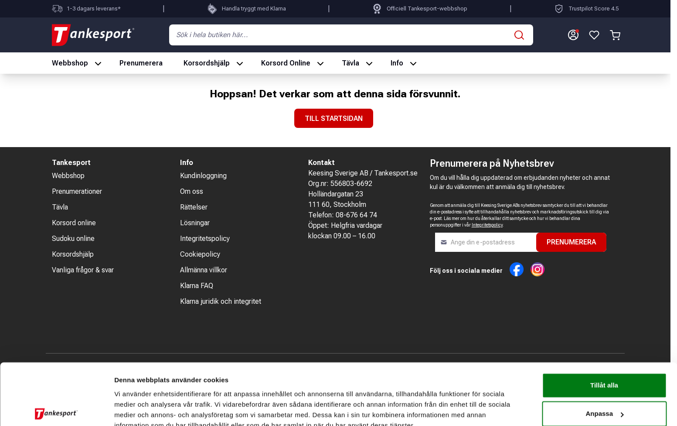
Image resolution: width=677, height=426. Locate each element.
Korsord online (74, 223)
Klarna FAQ (196, 286)
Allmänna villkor (203, 270)
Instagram (537, 269)
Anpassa (604, 373)
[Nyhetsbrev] (485, 242)
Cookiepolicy (200, 254)
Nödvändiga (604, 401)
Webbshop (70, 63)
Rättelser (194, 207)
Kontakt (321, 162)
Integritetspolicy (205, 238)
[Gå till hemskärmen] (93, 35)
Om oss (191, 191)
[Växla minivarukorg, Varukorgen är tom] (615, 35)
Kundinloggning (203, 176)
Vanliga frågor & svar (83, 270)
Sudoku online (73, 238)
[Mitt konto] (573, 35)
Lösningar (195, 223)
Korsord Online (285, 63)
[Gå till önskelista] (594, 35)
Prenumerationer (77, 191)
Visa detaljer (133, 408)
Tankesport (71, 162)
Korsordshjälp (207, 63)
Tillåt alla (604, 344)
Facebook (517, 269)
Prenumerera (141, 63)
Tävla (350, 63)
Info (397, 63)
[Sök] (519, 34)
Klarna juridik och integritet (220, 301)
